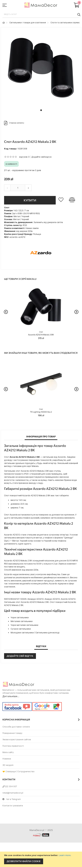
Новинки (6, 758)
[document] (41, 859)
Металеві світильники (22, 621)
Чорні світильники (20, 617)
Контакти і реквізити (12, 805)
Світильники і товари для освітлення (27, 22)
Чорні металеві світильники (24, 625)
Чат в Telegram (11, 799)
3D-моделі (7, 765)
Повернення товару (12, 733)
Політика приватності (13, 746)
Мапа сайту (8, 752)
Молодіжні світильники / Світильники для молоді (35, 632)
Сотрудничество (25, 771)
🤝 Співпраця (9, 771)
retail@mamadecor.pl (12, 793)
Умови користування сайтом (16, 739)
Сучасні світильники (21, 629)
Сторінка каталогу (14, 123)
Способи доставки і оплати (16, 726)
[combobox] (41, 14)
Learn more (65, 855)
